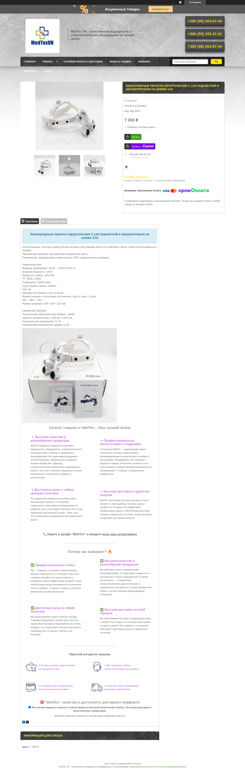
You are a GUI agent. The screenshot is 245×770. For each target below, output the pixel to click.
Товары (47, 61)
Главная (29, 61)
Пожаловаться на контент (142, 767)
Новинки (144, 61)
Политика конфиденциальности (171, 767)
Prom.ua (137, 763)
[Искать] (216, 61)
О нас (48, 71)
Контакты (30, 71)
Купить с (143, 146)
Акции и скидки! (120, 61)
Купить (136, 136)
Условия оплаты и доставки (83, 61)
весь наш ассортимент (120, 534)
